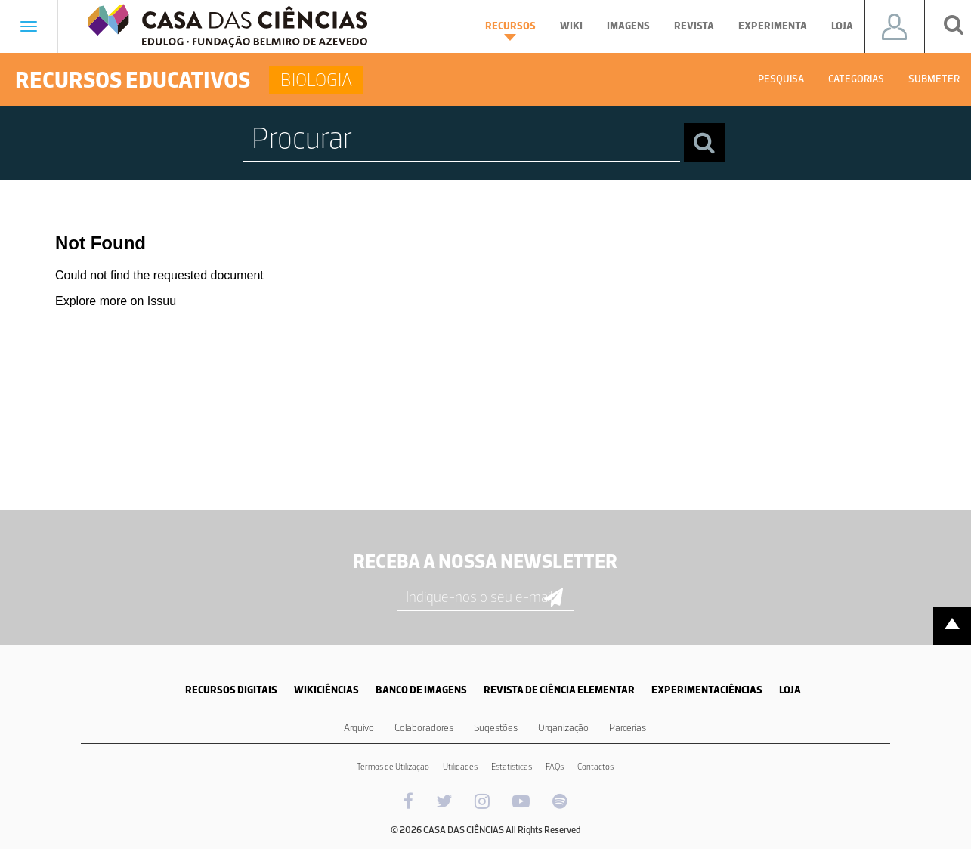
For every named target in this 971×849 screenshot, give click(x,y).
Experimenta (772, 26)
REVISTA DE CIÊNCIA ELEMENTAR (559, 690)
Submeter (934, 79)
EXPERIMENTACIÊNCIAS (706, 690)
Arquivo (359, 727)
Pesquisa (781, 79)
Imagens (628, 26)
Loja (842, 26)
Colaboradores (423, 727)
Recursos (510, 30)
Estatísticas (511, 766)
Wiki (571, 26)
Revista (694, 26)
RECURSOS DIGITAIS (231, 690)
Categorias (856, 79)
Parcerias (627, 727)
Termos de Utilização (393, 766)
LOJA (790, 690)
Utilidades (460, 766)
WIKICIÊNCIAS (326, 690)
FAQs (555, 766)
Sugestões (496, 727)
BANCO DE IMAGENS (421, 690)
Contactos (595, 766)
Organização (563, 727)
